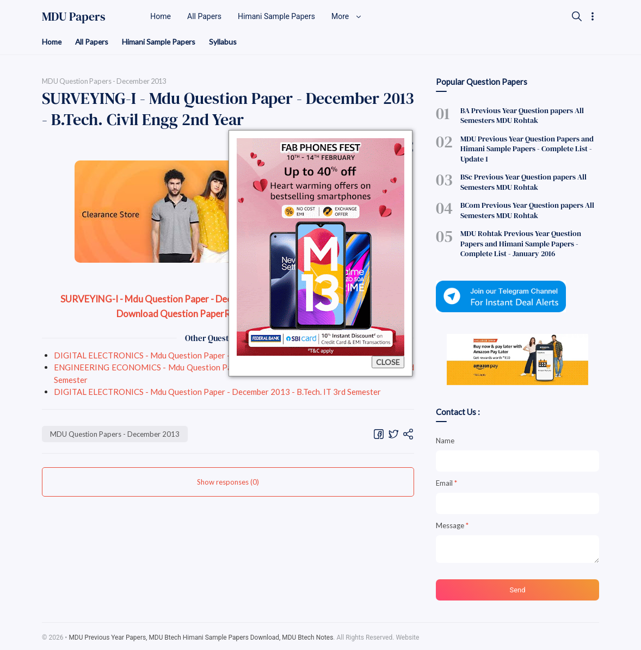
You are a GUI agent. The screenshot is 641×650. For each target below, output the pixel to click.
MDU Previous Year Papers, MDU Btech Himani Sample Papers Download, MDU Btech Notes (202, 635)
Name (445, 438)
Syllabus (225, 41)
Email (446, 480)
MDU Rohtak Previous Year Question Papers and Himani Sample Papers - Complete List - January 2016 (520, 242)
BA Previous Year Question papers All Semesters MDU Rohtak (522, 115)
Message (452, 523)
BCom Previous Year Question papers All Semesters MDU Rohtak (527, 209)
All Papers (93, 41)
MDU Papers (74, 16)
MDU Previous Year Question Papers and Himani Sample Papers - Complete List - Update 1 (527, 148)
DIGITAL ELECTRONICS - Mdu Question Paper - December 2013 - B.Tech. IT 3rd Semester (217, 355)
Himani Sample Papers (161, 41)
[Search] (576, 16)
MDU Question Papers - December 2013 (115, 434)
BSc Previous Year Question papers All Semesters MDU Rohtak (523, 181)
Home (52, 41)
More (346, 16)
